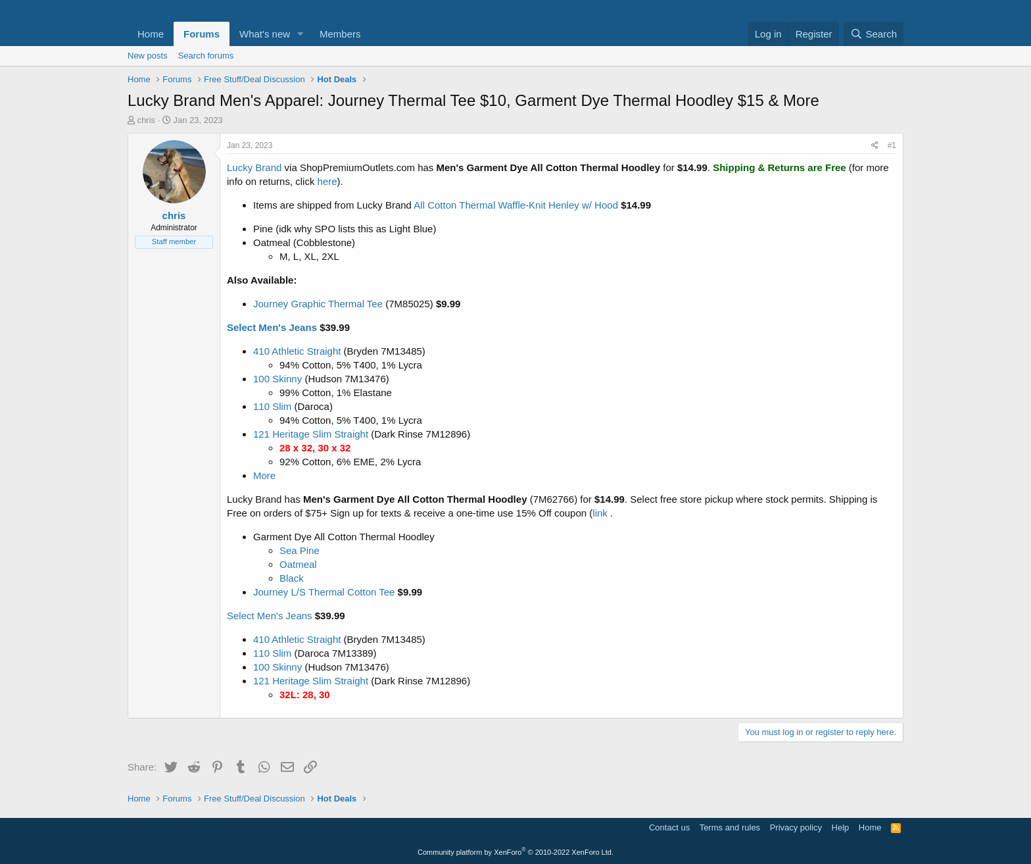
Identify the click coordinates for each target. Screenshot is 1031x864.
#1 (892, 145)
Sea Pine (299, 550)
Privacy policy (796, 827)
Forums (201, 33)
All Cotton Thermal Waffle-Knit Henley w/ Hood (516, 205)
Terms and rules (730, 827)
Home (150, 33)
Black (291, 578)
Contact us (669, 827)
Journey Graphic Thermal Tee (318, 303)
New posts (148, 56)
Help (841, 827)
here (327, 181)
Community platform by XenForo (515, 852)
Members (340, 33)
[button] (300, 34)
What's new (264, 33)
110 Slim (272, 406)
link (600, 513)
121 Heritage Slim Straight (310, 434)
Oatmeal (298, 564)
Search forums (206, 56)
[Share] (875, 145)
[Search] (873, 34)
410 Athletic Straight (297, 351)
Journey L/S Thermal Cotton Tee (324, 591)
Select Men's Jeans (272, 327)
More (264, 475)
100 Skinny (277, 378)
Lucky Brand (254, 167)
